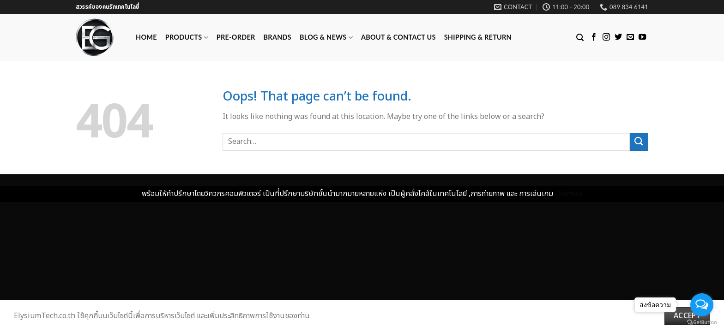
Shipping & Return (478, 37)
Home (146, 37)
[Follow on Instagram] (606, 37)
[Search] (580, 38)
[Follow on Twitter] (618, 37)
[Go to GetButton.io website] (702, 323)
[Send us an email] (630, 37)
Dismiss (569, 193)
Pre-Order (236, 37)
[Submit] (639, 142)
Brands (277, 37)
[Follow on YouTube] (642, 37)
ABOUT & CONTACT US (398, 37)
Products (186, 37)
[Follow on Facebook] (593, 37)
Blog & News (326, 37)
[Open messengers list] (701, 304)
